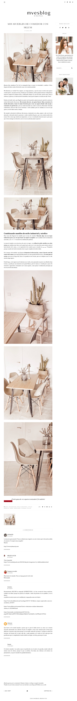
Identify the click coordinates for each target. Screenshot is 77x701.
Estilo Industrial (22, 506)
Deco (6, 506)
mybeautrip (10, 534)
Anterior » (48, 691)
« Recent (7, 691)
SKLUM (29, 508)
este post (44, 247)
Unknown (9, 623)
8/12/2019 (10, 588)
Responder (7, 549)
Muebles (24, 508)
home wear (17, 508)
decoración (12, 506)
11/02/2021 (10, 645)
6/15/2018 (10, 536)
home (11, 508)
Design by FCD (43, 698)
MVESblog (36, 698)
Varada (9, 644)
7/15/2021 (10, 624)
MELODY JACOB (11, 555)
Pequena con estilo (12, 571)
